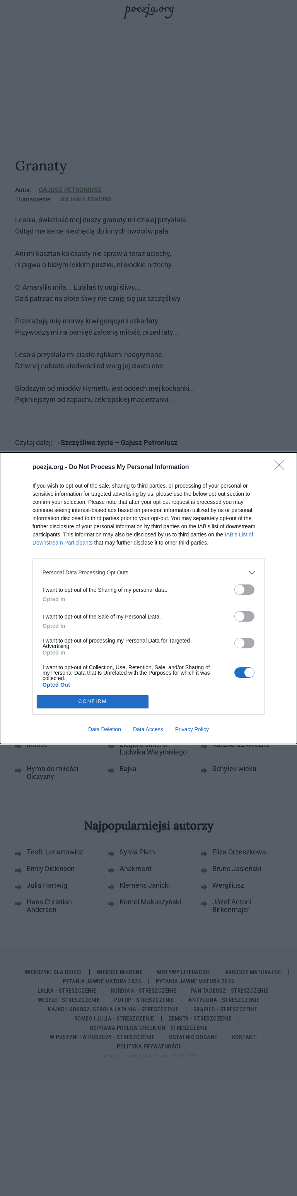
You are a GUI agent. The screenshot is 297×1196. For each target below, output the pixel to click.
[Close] (282, 467)
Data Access (148, 729)
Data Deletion (104, 729)
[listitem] (148, 573)
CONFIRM (92, 702)
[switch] (244, 589)
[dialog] (148, 598)
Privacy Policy (192, 729)
